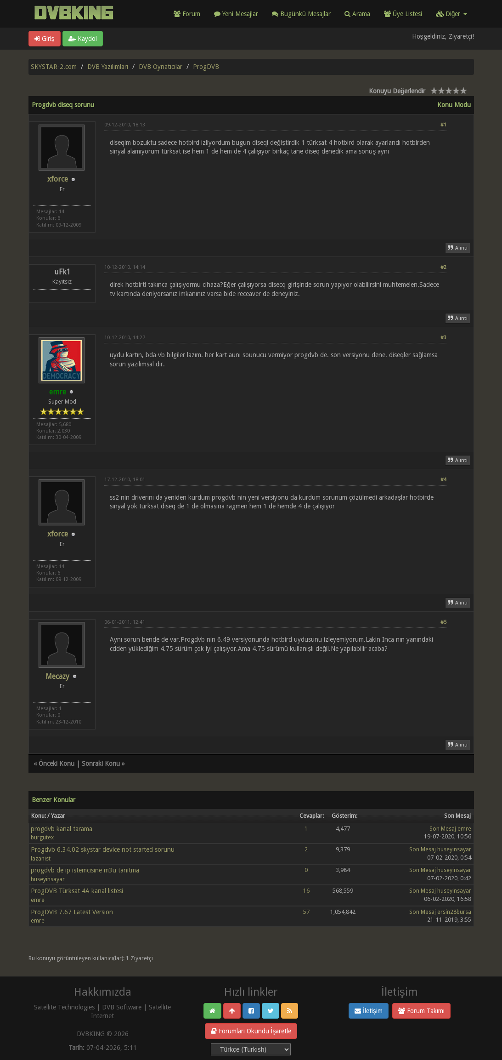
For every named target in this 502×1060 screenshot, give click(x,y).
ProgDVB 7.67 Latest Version (72, 912)
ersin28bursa (454, 911)
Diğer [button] (451, 13)
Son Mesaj (442, 828)
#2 (443, 267)
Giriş (44, 38)
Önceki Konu (56, 763)
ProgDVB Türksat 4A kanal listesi (77, 891)
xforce (57, 179)
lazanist (41, 858)
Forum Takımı (421, 1010)
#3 (443, 338)
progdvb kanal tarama (61, 828)
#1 (443, 125)
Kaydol (82, 38)
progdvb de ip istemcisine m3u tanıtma (85, 870)
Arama (357, 13)
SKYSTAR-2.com (54, 66)
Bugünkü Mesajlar (301, 13)
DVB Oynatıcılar (160, 66)
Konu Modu (454, 104)
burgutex (42, 837)
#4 (443, 480)
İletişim (369, 1010)
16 (306, 890)
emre (464, 828)
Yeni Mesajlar (236, 13)
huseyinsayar (454, 849)
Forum (187, 13)
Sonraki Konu (101, 763)
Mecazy (57, 676)
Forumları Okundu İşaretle (251, 1031)
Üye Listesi (403, 13)
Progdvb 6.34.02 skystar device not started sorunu (103, 849)
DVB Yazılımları (107, 66)
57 (306, 911)
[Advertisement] (275, 186)
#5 (443, 622)
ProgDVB (206, 66)
